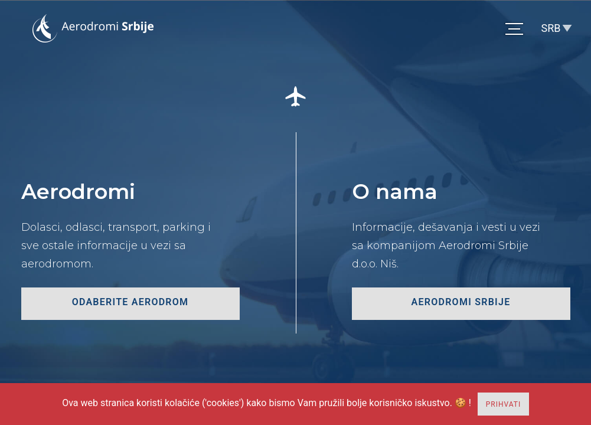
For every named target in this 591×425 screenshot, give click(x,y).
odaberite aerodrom (130, 302)
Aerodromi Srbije (461, 302)
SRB (551, 28)
